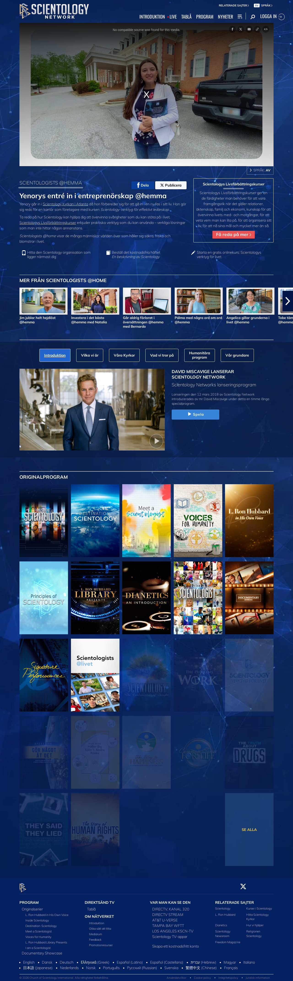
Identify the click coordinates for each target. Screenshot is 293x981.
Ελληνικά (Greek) (95, 959)
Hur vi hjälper (254, 922)
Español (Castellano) (166, 959)
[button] (287, 301)
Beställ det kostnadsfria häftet (136, 254)
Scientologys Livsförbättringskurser (47, 222)
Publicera (171, 185)
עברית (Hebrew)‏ (203, 959)
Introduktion (96, 920)
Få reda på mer (233, 234)
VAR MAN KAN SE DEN (170, 899)
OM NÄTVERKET (99, 913)
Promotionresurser (101, 942)
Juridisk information (258, 975)
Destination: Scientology (41, 923)
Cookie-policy (202, 975)
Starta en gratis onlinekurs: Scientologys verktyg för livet (229, 254)
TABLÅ (186, 16)
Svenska (171, 965)
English (29, 959)
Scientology (223, 905)
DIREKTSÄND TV (99, 899)
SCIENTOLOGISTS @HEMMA (50, 183)
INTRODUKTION (152, 16)
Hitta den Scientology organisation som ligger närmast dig (59, 254)
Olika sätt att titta (100, 926)
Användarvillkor (176, 975)
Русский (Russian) (142, 965)
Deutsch (66, 959)
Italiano (249, 959)
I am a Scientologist (38, 945)
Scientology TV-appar (169, 934)
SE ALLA (249, 829)
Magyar (230, 959)
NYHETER (225, 16)
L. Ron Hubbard (225, 912)
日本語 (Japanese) (38, 965)
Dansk (47, 959)
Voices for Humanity (38, 934)
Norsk (91, 965)
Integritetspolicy (228, 975)
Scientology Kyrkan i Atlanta (65, 204)
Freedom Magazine (227, 939)
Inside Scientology (37, 917)
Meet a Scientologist (38, 928)
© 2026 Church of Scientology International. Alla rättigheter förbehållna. (64, 975)
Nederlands (69, 965)
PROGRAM (204, 16)
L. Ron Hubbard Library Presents (46, 939)
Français (231, 965)
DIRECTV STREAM (167, 912)
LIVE (173, 16)
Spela (195, 414)
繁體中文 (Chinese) (201, 965)
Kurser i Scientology (259, 905)
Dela (143, 185)
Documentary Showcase (42, 950)
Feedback (95, 937)
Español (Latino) (130, 959)
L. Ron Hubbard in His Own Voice (46, 912)
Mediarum (95, 931)
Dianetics (221, 922)
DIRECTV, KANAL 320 (170, 906)
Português (111, 965)
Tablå (91, 906)
